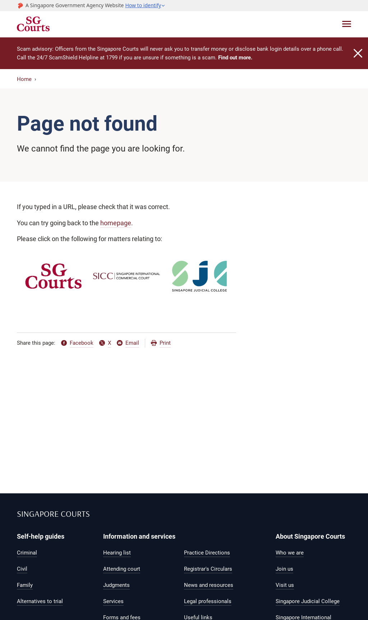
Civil (22, 569)
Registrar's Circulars (208, 569)
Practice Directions (207, 552)
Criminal (27, 552)
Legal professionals (207, 601)
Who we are (290, 552)
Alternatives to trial (40, 601)
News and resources (208, 585)
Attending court (121, 569)
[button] (145, 5)
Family (25, 585)
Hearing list (117, 552)
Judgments (116, 585)
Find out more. (235, 57)
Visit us (285, 585)
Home (24, 79)
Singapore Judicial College (308, 601)
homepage (115, 223)
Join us (284, 569)
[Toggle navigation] (346, 23)
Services (113, 601)
